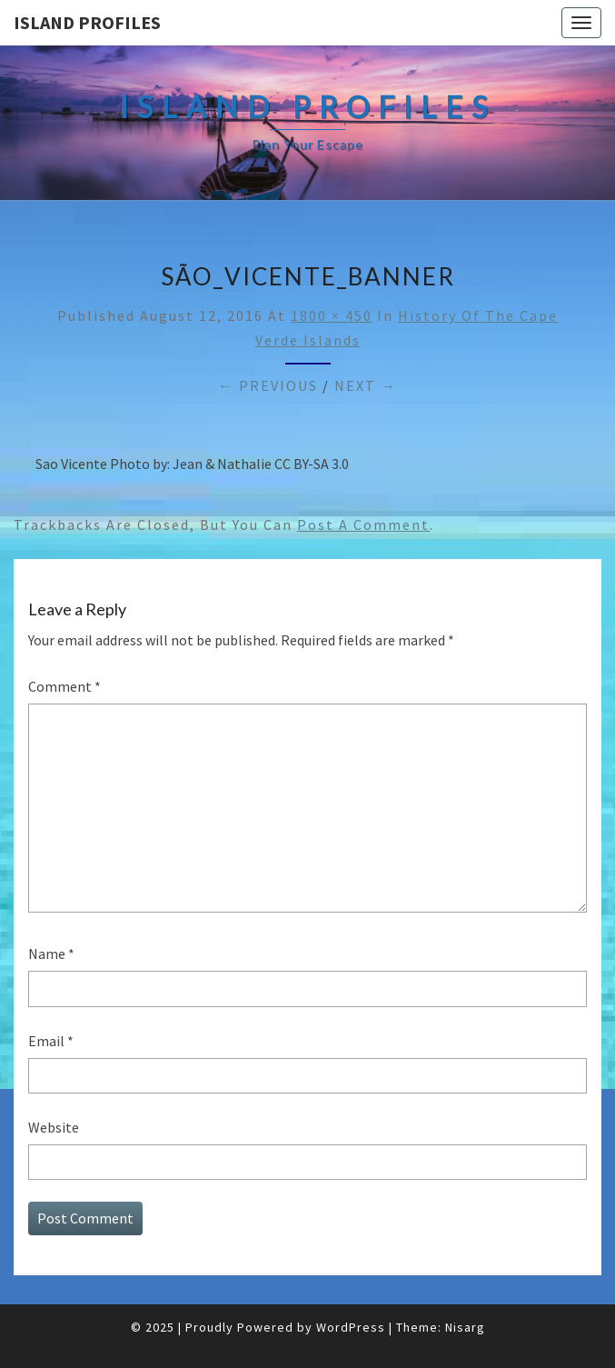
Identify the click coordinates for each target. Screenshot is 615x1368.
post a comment (363, 524)
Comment (64, 686)
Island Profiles (87, 22)
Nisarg (465, 1327)
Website (53, 1127)
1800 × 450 (331, 315)
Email (51, 1041)
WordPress (350, 1327)
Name (51, 953)
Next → (365, 385)
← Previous (268, 385)
